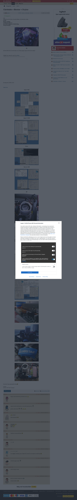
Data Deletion (31, 276)
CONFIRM (30, 272)
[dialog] (38, 250)
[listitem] (38, 244)
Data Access (38, 276)
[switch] (53, 246)
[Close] (59, 223)
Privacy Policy (45, 276)
